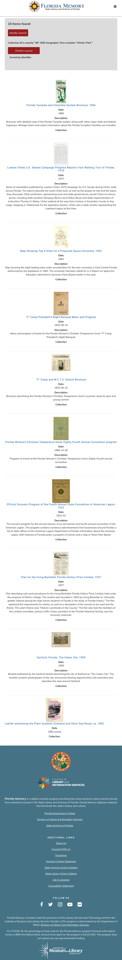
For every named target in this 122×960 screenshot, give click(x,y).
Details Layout (24, 50)
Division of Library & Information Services (59, 819)
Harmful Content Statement (61, 861)
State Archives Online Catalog (61, 867)
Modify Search (18, 32)
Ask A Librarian (61, 879)
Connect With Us (61, 849)
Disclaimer (61, 855)
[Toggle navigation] (115, 7)
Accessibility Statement (61, 885)
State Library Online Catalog (61, 873)
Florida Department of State (59, 813)
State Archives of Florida (59, 825)
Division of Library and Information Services (65, 924)
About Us (61, 843)
